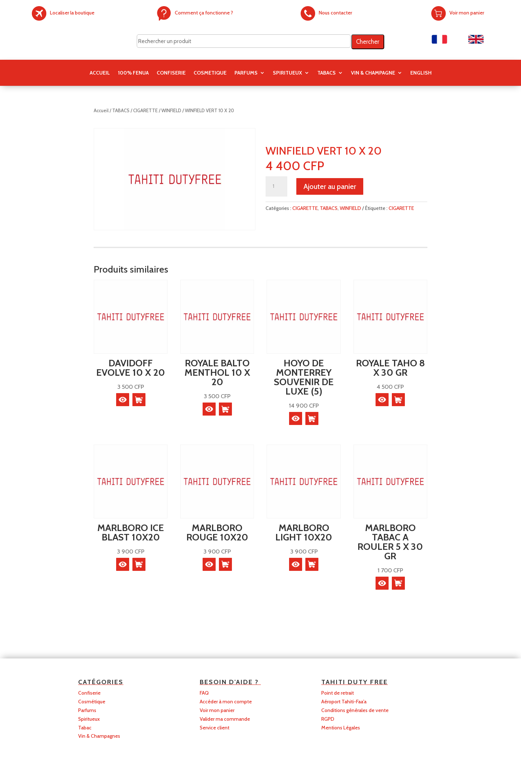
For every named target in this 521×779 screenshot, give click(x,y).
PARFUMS (246, 73)
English (421, 73)
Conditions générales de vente (355, 710)
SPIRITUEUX (287, 73)
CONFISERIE (171, 73)
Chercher (367, 41)
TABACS (326, 73)
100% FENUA (133, 73)
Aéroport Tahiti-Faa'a (344, 701)
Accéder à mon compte (226, 701)
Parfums (87, 710)
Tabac (85, 727)
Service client (214, 727)
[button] (139, 399)
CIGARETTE (145, 110)
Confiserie (89, 693)
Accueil (100, 73)
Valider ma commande (225, 719)
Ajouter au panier (330, 186)
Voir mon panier (217, 710)
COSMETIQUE (210, 73)
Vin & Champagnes (99, 736)
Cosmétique (91, 701)
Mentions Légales (340, 727)
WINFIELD (171, 110)
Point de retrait (337, 693)
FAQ (204, 693)
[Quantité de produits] (276, 186)
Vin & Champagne (373, 73)
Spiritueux (89, 719)
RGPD (327, 719)
